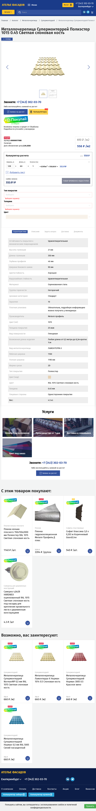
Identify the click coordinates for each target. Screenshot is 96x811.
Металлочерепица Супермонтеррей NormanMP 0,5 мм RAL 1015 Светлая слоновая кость (16, 681)
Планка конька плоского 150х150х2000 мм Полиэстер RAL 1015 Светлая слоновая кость (16, 534)
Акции (66, 789)
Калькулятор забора (14, 794)
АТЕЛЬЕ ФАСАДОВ (13, 772)
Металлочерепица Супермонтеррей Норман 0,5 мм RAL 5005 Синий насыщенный (16, 743)
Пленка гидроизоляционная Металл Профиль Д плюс (46, 536)
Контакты (51, 789)
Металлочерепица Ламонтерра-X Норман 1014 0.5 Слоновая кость (47, 678)
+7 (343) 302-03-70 (85, 3)
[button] (7, 67)
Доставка (36, 789)
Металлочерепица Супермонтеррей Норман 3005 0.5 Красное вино (76, 680)
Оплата (22, 789)
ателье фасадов (13, 5)
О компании (7, 789)
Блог (77, 789)
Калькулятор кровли (41, 794)
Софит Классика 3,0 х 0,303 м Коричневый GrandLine (77, 534)
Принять (90, 806)
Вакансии (90, 789)
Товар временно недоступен (76, 181)
